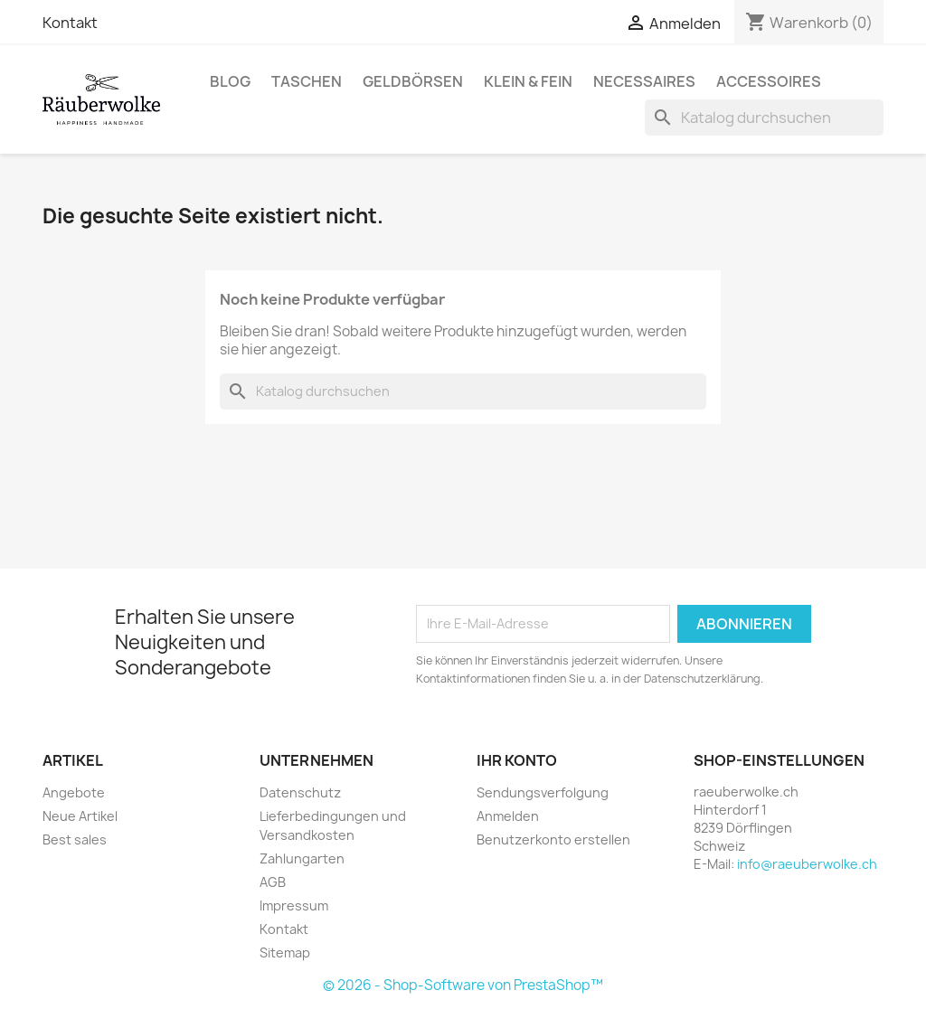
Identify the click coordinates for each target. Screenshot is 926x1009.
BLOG (230, 81)
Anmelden (508, 816)
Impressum (294, 905)
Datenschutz (300, 792)
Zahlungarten (302, 858)
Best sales (75, 839)
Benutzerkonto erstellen (553, 839)
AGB (273, 882)
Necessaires (644, 81)
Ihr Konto (517, 760)
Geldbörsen (413, 81)
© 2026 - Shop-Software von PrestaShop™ (463, 985)
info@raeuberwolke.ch (807, 863)
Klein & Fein (528, 81)
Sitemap (285, 952)
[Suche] (764, 117)
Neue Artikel (80, 816)
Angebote (74, 792)
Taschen (306, 81)
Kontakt (70, 23)
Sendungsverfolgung (543, 792)
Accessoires (768, 81)
